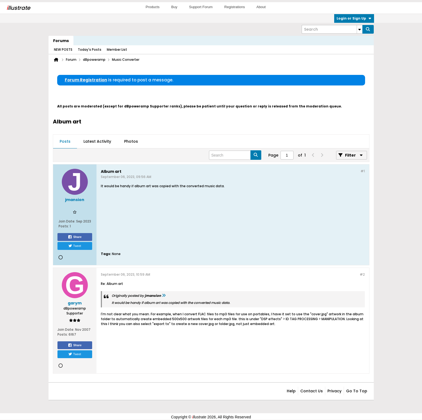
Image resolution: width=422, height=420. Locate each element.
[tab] (65, 142)
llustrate (18, 8)
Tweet (74, 246)
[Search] (332, 29)
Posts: (64, 226)
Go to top (356, 391)
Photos (131, 141)
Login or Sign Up (354, 18)
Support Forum (201, 7)
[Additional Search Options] (360, 29)
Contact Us (311, 391)
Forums (61, 40)
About (261, 7)
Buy (174, 7)
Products (152, 7)
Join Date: (67, 221)
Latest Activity (97, 141)
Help (291, 391)
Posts (65, 141)
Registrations (234, 7)
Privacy (334, 391)
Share (75, 237)
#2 (362, 274)
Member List (117, 49)
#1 (362, 171)
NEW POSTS (63, 49)
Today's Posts (89, 49)
